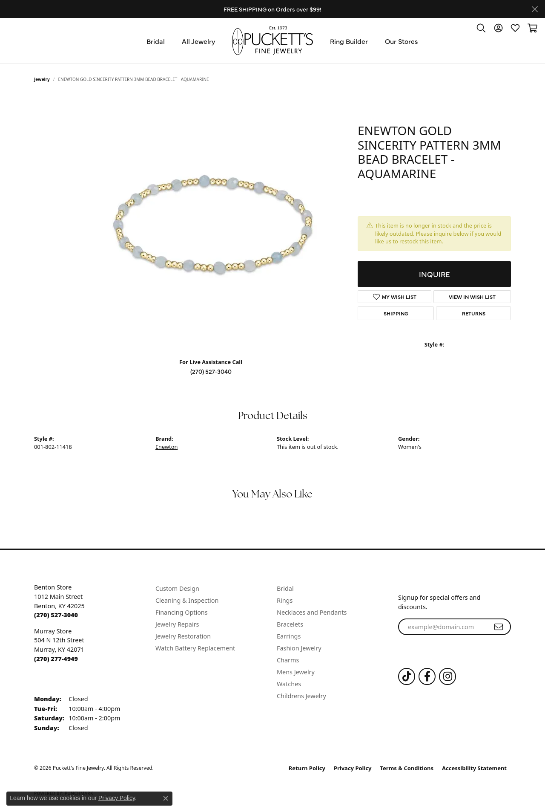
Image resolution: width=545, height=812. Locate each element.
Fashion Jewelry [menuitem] (299, 648)
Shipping (396, 313)
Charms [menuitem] (288, 660)
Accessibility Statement (474, 768)
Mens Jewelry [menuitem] (296, 672)
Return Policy (307, 768)
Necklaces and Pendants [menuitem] (312, 612)
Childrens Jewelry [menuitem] (301, 696)
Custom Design (177, 588)
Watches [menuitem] (289, 684)
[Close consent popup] (165, 798)
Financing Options (181, 612)
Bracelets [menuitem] (290, 624)
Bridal (155, 41)
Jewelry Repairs (177, 624)
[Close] (534, 9)
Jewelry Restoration (183, 636)
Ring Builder (349, 41)
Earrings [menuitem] (289, 636)
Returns (473, 313)
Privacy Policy (353, 768)
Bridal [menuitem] (285, 588)
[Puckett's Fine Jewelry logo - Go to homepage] (272, 41)
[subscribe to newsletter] (498, 627)
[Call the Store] (56, 615)
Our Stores (401, 41)
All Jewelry (198, 41)
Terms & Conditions (407, 768)
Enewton (166, 447)
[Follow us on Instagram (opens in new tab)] (447, 676)
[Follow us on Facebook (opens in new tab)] (427, 676)
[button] (481, 27)
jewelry (42, 79)
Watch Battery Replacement (195, 648)
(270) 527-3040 (211, 371)
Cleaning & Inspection (186, 600)
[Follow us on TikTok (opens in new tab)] (406, 676)
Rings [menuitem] (285, 600)
